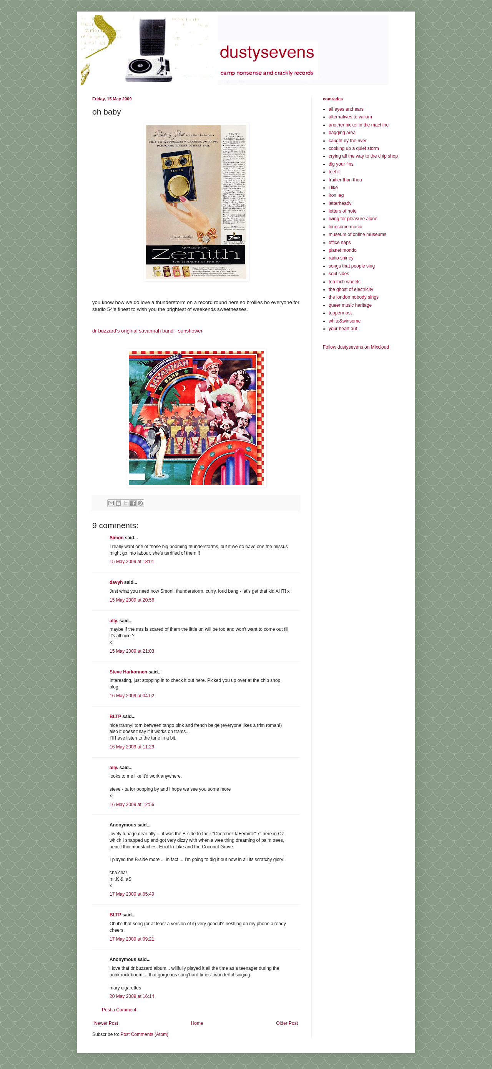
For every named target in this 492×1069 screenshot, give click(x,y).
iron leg (336, 195)
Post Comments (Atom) (144, 1034)
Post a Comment (119, 1009)
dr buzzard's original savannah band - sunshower (147, 331)
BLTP (115, 716)
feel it (334, 172)
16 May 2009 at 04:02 (132, 695)
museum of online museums (357, 234)
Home (197, 1023)
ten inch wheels (345, 281)
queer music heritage (350, 305)
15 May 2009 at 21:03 (132, 651)
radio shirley (341, 258)
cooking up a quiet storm (354, 148)
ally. (114, 620)
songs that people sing (352, 266)
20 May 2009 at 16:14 (132, 996)
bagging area (342, 132)
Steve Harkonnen (128, 672)
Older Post (287, 1023)
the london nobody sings (354, 297)
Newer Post (106, 1023)
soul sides (339, 273)
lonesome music (345, 226)
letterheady (340, 203)
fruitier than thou (345, 180)
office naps (340, 242)
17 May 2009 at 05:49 (132, 894)
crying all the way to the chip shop (363, 156)
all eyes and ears (346, 109)
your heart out (343, 328)
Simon (117, 537)
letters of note (343, 211)
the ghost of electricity (351, 289)
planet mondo (343, 250)
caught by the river (348, 140)
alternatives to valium (350, 117)
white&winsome (345, 321)
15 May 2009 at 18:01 (132, 561)
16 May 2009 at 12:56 (132, 804)
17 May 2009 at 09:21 (132, 939)
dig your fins (341, 164)
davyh (116, 582)
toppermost (340, 313)
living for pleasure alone (353, 218)
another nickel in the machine (359, 125)
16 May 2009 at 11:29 (132, 747)
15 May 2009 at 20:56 (132, 600)
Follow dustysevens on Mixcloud (356, 347)
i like (333, 187)
